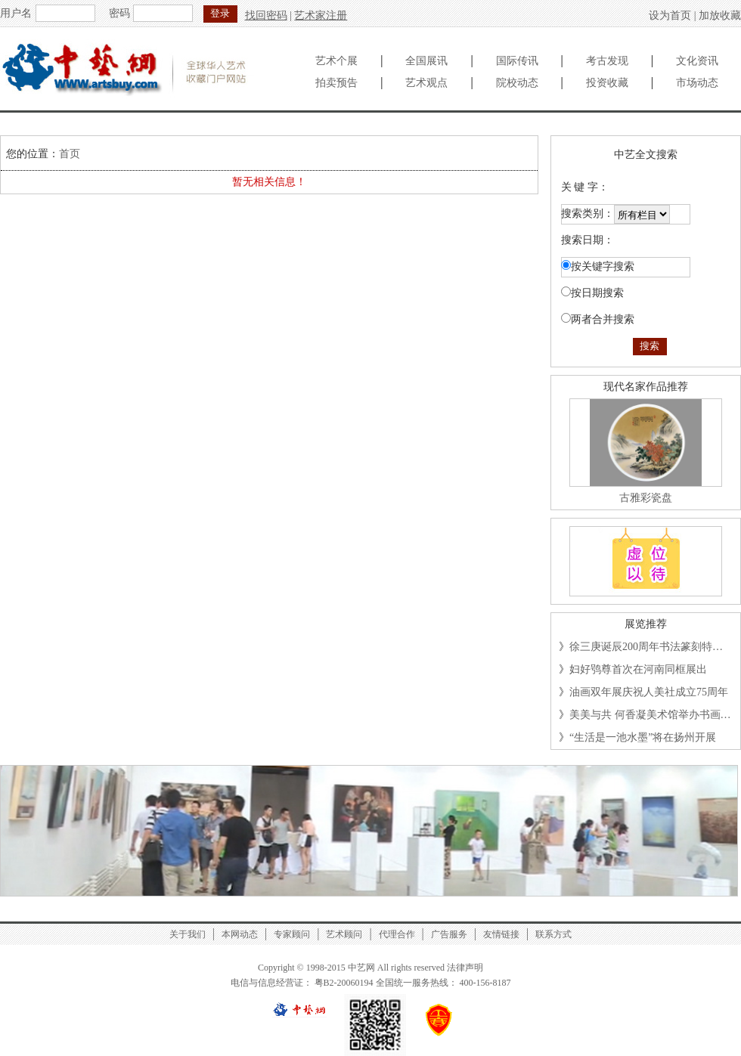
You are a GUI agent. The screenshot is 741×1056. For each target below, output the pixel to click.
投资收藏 (607, 82)
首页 (69, 153)
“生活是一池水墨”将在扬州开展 (642, 737)
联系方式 (553, 934)
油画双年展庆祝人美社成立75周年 (648, 692)
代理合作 (397, 934)
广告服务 (449, 934)
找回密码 (266, 15)
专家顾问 (292, 934)
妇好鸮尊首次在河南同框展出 (638, 669)
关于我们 (187, 934)
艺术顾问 (344, 934)
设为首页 (670, 15)
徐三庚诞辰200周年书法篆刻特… (646, 646)
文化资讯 (697, 61)
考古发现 (607, 61)
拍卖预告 (336, 82)
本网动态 (240, 934)
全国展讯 (426, 61)
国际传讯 (517, 61)
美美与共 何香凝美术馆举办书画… (650, 714)
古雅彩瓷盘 (645, 497)
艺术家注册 (320, 15)
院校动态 (517, 82)
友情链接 (501, 934)
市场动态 (697, 82)
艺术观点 (426, 82)
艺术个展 (336, 61)
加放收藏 (720, 15)
